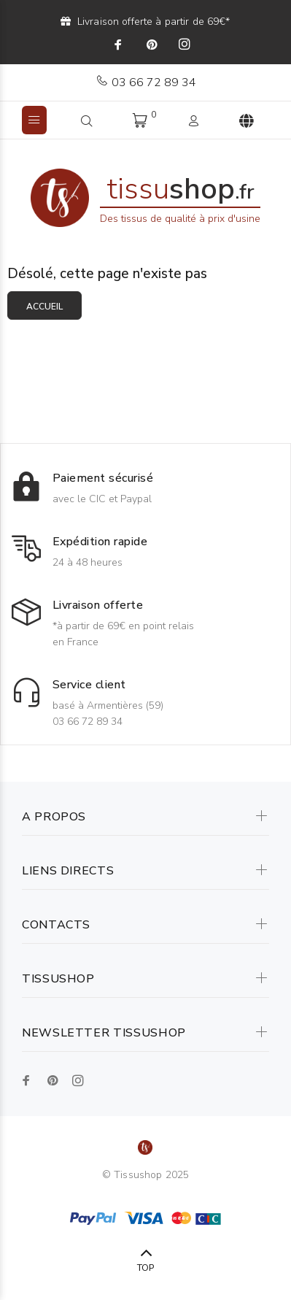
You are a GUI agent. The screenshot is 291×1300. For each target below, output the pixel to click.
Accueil (44, 306)
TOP (145, 1268)
